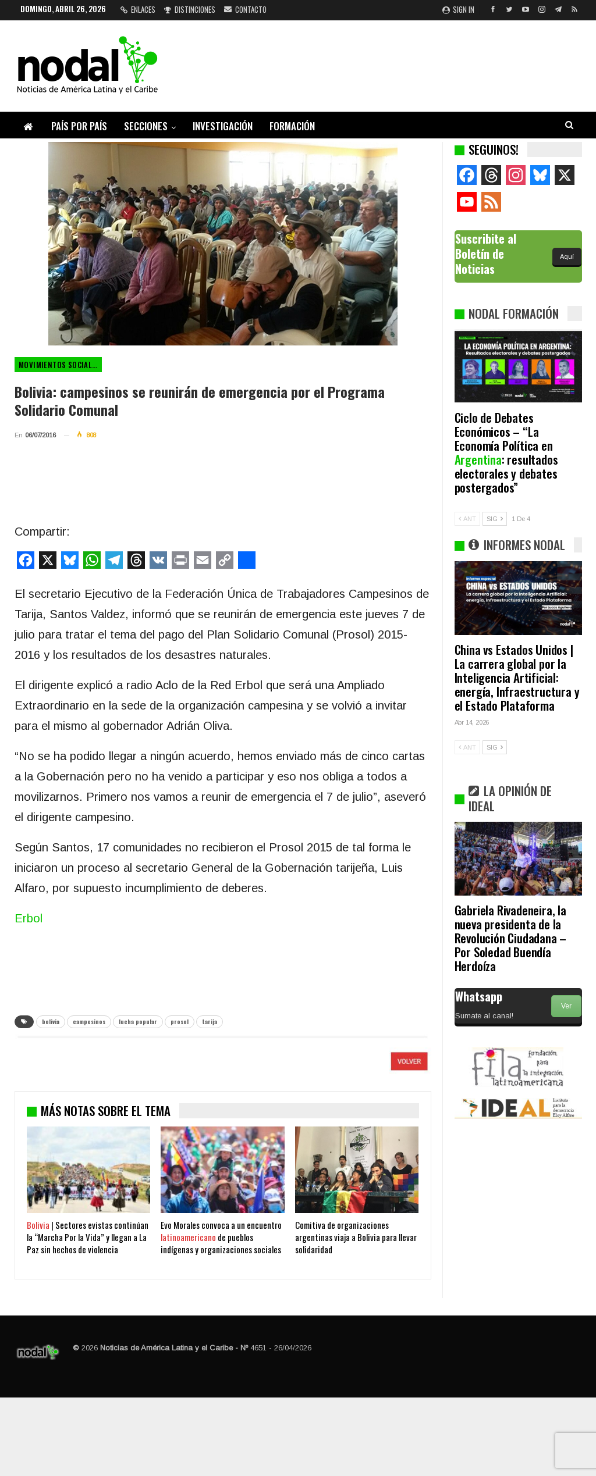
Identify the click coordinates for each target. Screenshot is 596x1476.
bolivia (50, 1021)
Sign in (458, 9)
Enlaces (137, 9)
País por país (79, 126)
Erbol (28, 918)
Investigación (223, 126)
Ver (566, 1006)
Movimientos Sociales (59, 364)
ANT (467, 518)
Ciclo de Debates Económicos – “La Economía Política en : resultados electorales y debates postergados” (506, 452)
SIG (495, 518)
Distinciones (189, 9)
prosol (180, 1021)
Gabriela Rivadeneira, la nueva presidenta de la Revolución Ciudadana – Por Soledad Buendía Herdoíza (511, 938)
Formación (292, 126)
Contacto (245, 9)
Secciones (146, 126)
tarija (209, 1021)
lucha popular (138, 1021)
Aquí (567, 256)
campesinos (89, 1021)
